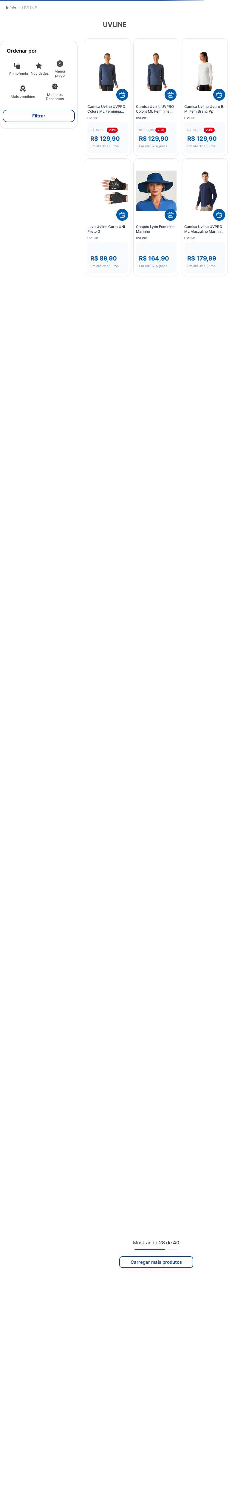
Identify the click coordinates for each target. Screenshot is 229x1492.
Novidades (40, 73)
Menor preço (60, 73)
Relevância (18, 73)
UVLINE (29, 7)
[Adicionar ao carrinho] (122, 94)
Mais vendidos (23, 96)
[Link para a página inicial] (11, 7)
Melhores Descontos (55, 96)
